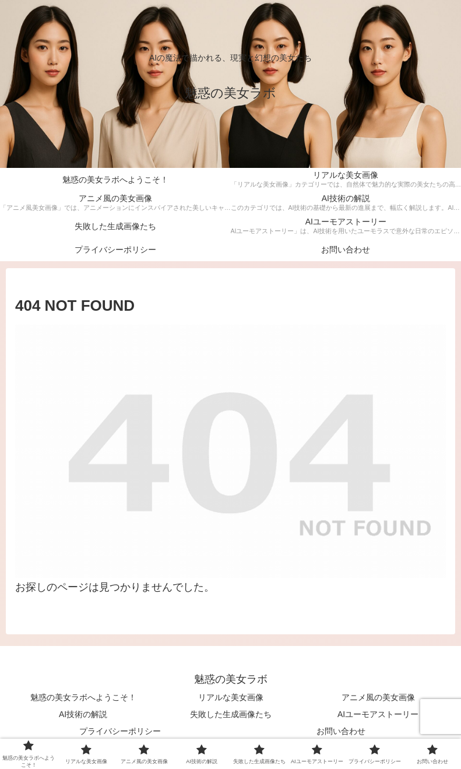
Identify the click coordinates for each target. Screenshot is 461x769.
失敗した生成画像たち (231, 714)
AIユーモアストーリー (377, 714)
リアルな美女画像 (230, 697)
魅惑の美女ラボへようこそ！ (83, 697)
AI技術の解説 (83, 714)
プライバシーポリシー (120, 731)
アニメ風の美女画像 (378, 697)
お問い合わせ (340, 731)
